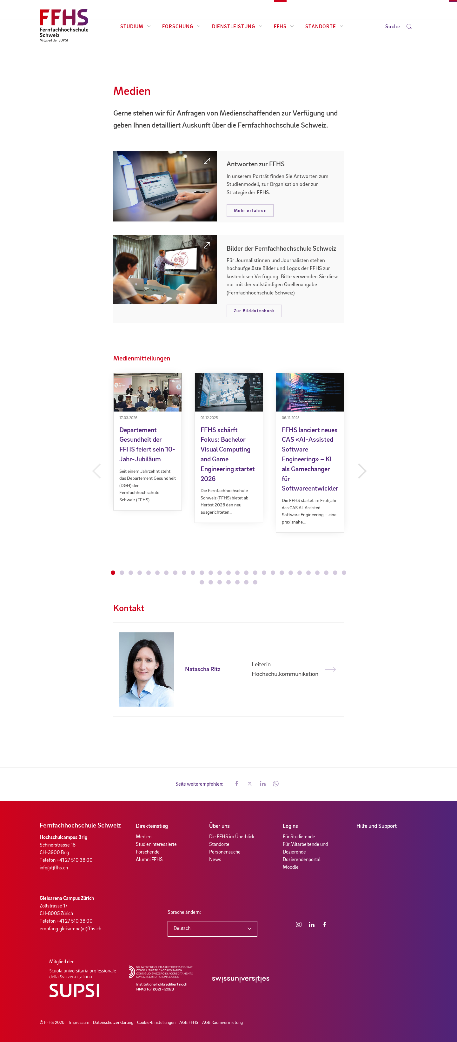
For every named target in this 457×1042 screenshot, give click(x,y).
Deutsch (182, 928)
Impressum (79, 1022)
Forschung (181, 27)
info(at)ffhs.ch (54, 868)
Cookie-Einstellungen (156, 1022)
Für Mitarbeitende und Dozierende (305, 848)
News (215, 859)
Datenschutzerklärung (113, 1022)
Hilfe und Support (376, 826)
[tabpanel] (147, 442)
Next (361, 471)
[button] (237, 784)
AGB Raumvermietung (222, 1022)
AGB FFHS (188, 1022)
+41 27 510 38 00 (74, 860)
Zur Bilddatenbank (254, 311)
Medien (143, 837)
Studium (135, 27)
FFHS (284, 27)
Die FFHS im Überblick (232, 837)
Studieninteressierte (156, 844)
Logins (290, 826)
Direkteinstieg (152, 826)
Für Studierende (299, 837)
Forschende (148, 852)
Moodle (291, 867)
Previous (96, 471)
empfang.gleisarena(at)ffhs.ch (70, 929)
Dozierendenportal (302, 859)
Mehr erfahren (250, 210)
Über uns (219, 826)
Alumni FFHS (149, 859)
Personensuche (225, 852)
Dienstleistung (237, 27)
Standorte (324, 27)
